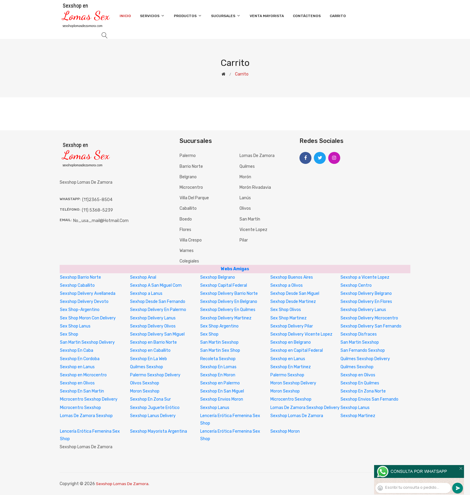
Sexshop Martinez (358, 415)
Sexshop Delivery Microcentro (369, 318)
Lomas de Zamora (257, 155)
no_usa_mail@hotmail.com (101, 220)
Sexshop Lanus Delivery (153, 415)
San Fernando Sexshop (363, 350)
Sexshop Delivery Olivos (153, 326)
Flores (185, 229)
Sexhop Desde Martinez (293, 301)
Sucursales (226, 15)
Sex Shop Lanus (75, 326)
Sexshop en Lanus (287, 358)
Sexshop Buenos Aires (291, 277)
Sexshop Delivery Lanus (363, 309)
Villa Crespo (191, 240)
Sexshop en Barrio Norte (153, 342)
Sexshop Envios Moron (221, 399)
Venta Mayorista (267, 16)
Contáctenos (307, 16)
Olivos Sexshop (144, 383)
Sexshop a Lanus (146, 293)
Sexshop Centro (356, 285)
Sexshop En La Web (148, 358)
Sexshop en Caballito (150, 350)
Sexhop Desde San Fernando (157, 301)
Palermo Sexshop (287, 375)
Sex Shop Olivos (285, 309)
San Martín (249, 219)
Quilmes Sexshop (146, 366)
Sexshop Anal (143, 277)
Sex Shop (69, 334)
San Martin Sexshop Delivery (87, 342)
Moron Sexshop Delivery (293, 383)
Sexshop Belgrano (217, 277)
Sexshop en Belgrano (290, 342)
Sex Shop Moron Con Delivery (88, 318)
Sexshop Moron (285, 431)
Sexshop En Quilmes (360, 383)
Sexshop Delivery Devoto (84, 301)
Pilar (243, 240)
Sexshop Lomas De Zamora (296, 415)
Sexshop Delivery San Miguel (157, 334)
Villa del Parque (194, 197)
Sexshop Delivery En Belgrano (228, 301)
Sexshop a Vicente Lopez (365, 277)
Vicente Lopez (253, 229)
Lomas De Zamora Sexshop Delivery (305, 407)
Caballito (188, 208)
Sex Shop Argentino (219, 326)
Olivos (245, 208)
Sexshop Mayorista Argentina (158, 431)
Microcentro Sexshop (290, 399)
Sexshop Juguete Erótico (155, 407)
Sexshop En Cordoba (80, 358)
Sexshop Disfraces (359, 334)
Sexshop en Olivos (358, 375)
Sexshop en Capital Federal (296, 350)
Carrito (338, 16)
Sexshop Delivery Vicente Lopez (301, 334)
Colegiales (189, 261)
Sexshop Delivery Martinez (225, 318)
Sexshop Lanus (214, 407)
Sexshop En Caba (76, 350)
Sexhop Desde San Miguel (294, 293)
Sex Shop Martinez (288, 318)
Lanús (245, 197)
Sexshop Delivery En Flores (366, 301)
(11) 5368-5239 (97, 210)
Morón (245, 176)
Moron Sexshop (144, 391)
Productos (188, 15)
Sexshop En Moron (217, 375)
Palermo (188, 155)
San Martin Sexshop (219, 342)
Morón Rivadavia (255, 187)
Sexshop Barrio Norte (80, 277)
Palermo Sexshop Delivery (155, 375)
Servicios (152, 15)
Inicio (125, 16)
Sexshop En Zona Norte (363, 391)
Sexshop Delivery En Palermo (158, 309)
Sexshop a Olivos (286, 285)
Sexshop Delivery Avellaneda (87, 293)
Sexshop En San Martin (82, 391)
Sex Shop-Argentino (80, 309)
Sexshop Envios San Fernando (369, 399)
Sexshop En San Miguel (222, 391)
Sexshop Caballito (77, 285)
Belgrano (188, 176)
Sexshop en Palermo (220, 383)
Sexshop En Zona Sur (150, 399)
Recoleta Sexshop (218, 358)
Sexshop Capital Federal (223, 285)
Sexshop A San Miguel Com (156, 285)
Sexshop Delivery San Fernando (371, 326)
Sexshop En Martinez (290, 366)
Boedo (186, 219)
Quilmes (247, 166)
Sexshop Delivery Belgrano (366, 293)
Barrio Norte (191, 166)
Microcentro (191, 187)
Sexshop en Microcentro (83, 375)
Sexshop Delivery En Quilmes (227, 309)
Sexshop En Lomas (218, 366)
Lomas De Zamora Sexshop (86, 415)
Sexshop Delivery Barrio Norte (229, 293)
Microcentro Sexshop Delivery (89, 399)
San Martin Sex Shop (220, 350)
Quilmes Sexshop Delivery (365, 358)
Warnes (187, 250)
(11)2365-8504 (97, 199)
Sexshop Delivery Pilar (291, 326)
